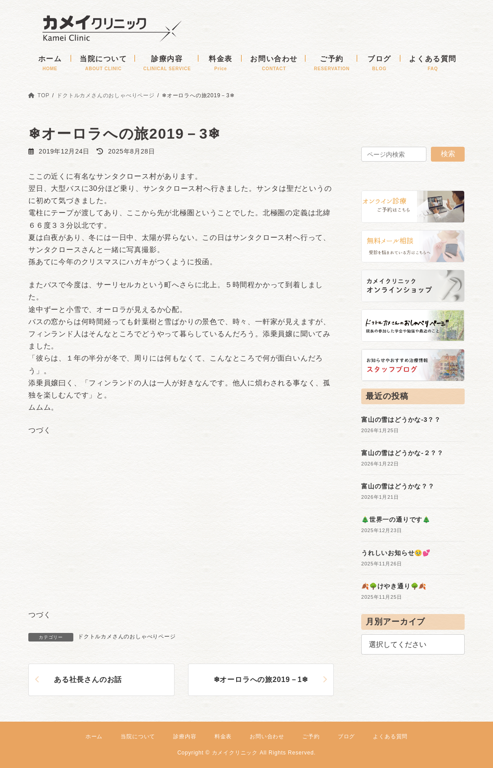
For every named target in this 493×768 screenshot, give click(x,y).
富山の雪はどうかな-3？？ (401, 419)
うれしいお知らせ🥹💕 (395, 552)
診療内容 (184, 736)
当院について (138, 736)
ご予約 (310, 736)
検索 (448, 154)
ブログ (346, 736)
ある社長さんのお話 (88, 679)
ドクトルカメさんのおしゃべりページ (127, 636)
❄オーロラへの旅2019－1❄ (261, 679)
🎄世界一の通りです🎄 (395, 519)
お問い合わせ (267, 736)
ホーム (94, 736)
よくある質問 (390, 736)
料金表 (223, 736)
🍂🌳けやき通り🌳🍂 (393, 586)
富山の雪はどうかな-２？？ (402, 452)
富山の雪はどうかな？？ (398, 486)
